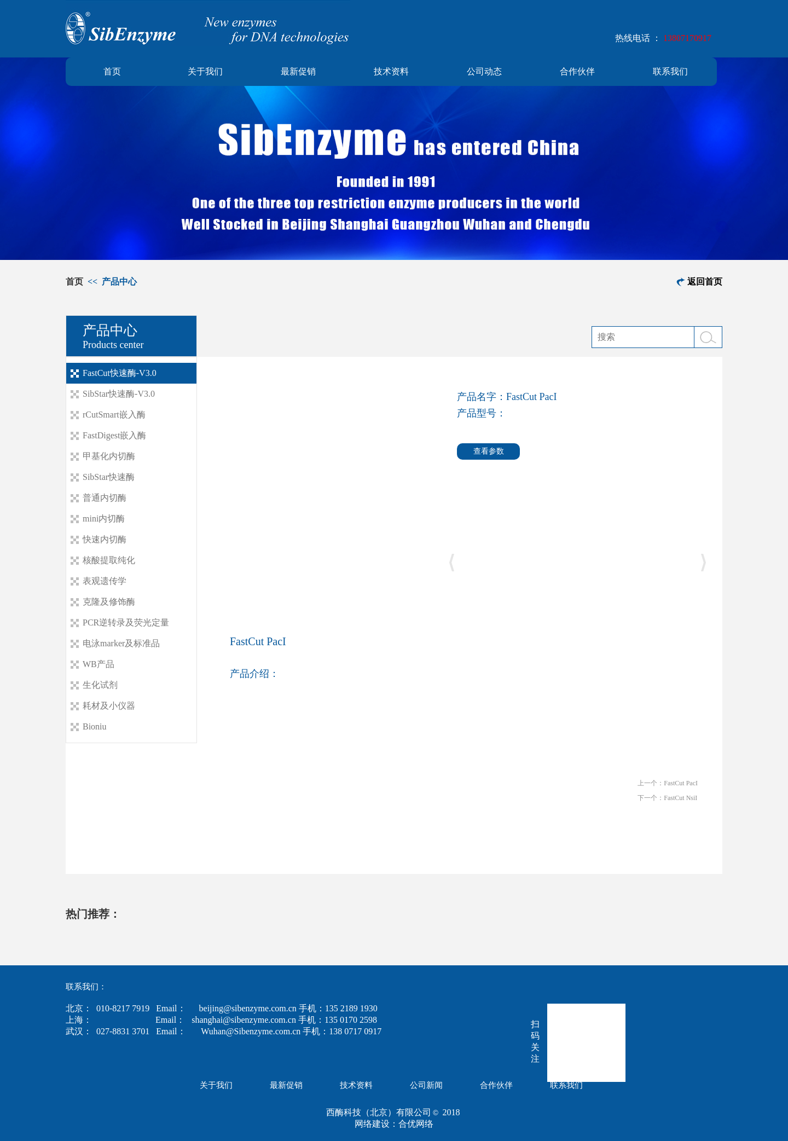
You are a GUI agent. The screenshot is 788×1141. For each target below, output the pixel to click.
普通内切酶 (104, 497)
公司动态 (484, 71)
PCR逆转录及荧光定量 (126, 622)
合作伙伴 (577, 71)
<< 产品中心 (111, 281)
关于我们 (205, 71)
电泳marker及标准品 (121, 643)
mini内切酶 (104, 518)
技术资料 (391, 71)
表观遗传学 (104, 581)
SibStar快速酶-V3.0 (119, 393)
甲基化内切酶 (109, 456)
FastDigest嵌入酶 (114, 435)
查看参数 (488, 451)
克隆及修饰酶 (109, 601)
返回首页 (704, 281)
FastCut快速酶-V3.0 (120, 373)
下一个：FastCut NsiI (667, 798)
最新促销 (298, 71)
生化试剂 (100, 685)
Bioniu (95, 726)
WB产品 (98, 664)
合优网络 (415, 1123)
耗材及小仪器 (109, 705)
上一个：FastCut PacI (668, 783)
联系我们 (670, 71)
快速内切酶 (104, 539)
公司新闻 (426, 1085)
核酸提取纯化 (109, 560)
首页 (112, 71)
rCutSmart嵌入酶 (114, 414)
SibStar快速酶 (109, 477)
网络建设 (372, 1123)
